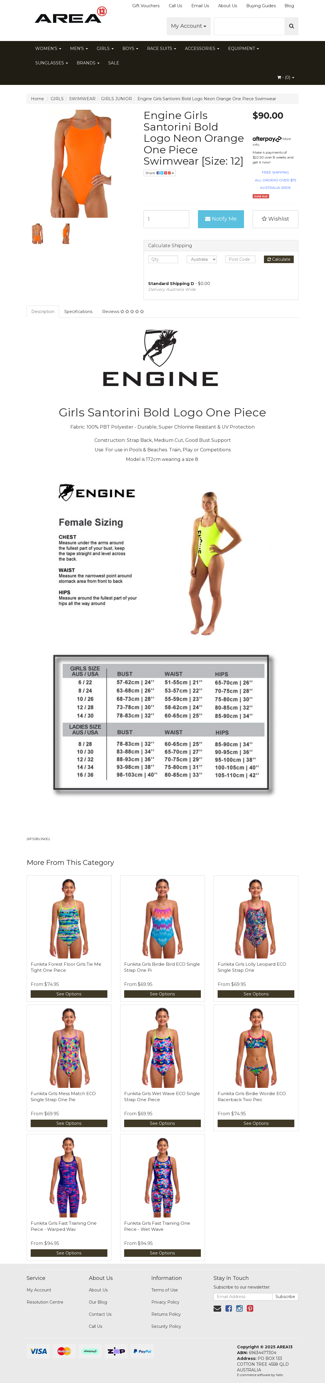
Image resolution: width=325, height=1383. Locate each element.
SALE (113, 63)
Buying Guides (261, 5)
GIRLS (105, 48)
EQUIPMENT (243, 48)
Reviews (123, 311)
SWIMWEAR (82, 98)
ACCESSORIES (202, 48)
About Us (227, 5)
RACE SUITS (161, 48)
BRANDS (88, 63)
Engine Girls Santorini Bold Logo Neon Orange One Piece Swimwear (206, 98)
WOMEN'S (48, 48)
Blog (289, 5)
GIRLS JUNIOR (116, 98)
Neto (279, 1375)
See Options (68, 994)
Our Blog (98, 1302)
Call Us (175, 5)
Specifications (78, 311)
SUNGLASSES (51, 63)
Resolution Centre (45, 1302)
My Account (188, 26)
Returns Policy (166, 1314)
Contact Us (100, 1314)
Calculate (279, 259)
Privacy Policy (165, 1302)
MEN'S (79, 48)
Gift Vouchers (145, 5)
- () (285, 77)
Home (37, 98)
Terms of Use (164, 1290)
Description (42, 311)
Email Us (200, 5)
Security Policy (166, 1326)
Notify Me (221, 219)
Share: (159, 173)
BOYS (130, 48)
